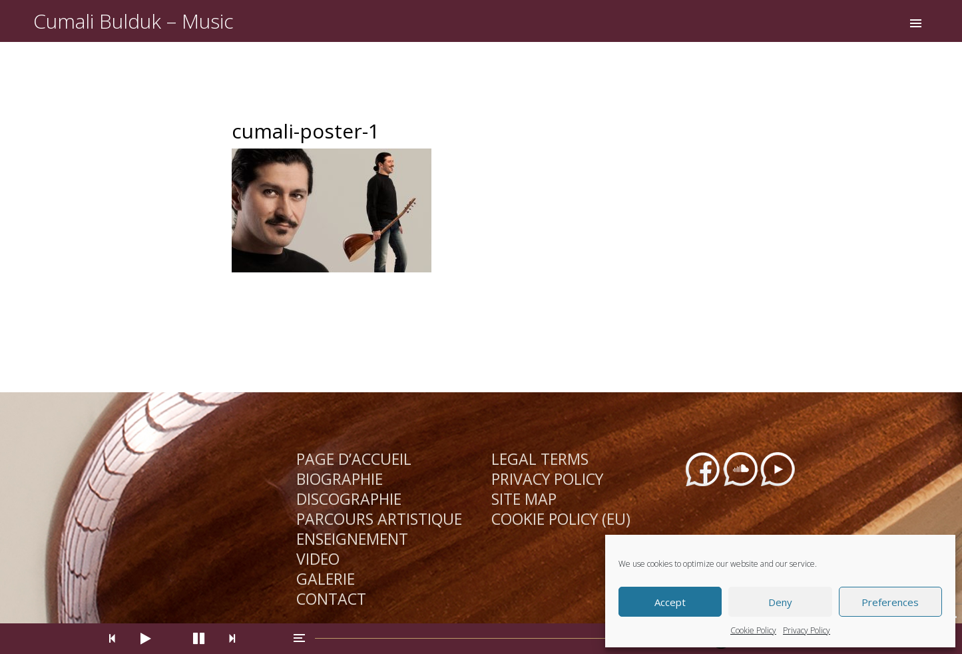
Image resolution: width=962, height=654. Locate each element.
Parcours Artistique (379, 518)
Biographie (339, 479)
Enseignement (352, 538)
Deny (780, 602)
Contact (331, 598)
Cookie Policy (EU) (560, 518)
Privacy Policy (806, 630)
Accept (670, 602)
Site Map (524, 498)
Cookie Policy (753, 630)
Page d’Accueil (353, 459)
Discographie (348, 498)
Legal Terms (540, 459)
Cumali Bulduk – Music (133, 21)
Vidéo (318, 558)
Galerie (325, 578)
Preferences (890, 602)
